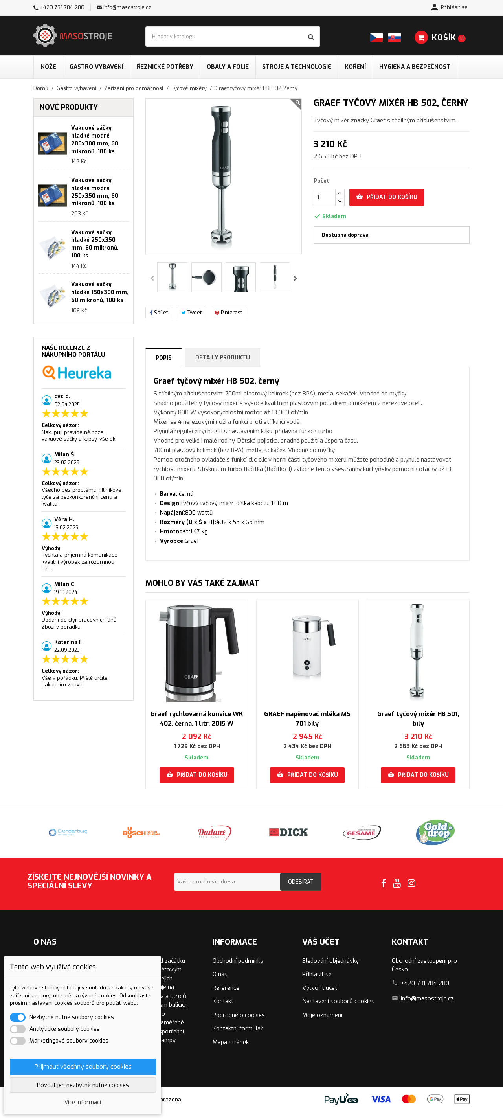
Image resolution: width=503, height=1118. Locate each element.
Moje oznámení (322, 1015)
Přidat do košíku (386, 197)
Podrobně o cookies (239, 1015)
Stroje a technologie (296, 67)
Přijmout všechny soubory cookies (83, 1067)
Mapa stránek (231, 1042)
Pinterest (228, 312)
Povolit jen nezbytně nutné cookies (83, 1085)
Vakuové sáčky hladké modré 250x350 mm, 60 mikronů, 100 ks (94, 192)
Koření (355, 67)
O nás (220, 974)
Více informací (82, 1102)
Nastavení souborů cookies (338, 1001)
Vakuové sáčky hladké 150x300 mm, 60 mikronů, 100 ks (100, 292)
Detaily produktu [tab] (222, 357)
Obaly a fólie (228, 67)
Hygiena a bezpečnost (414, 67)
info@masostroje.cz (127, 7)
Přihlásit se (317, 974)
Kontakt (223, 1001)
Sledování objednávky (330, 961)
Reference (226, 988)
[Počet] (325, 197)
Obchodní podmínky (238, 961)
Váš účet (321, 942)
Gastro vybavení (96, 67)
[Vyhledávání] (232, 36)
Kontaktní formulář (238, 1028)
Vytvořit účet (319, 988)
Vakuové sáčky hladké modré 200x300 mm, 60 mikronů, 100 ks (94, 139)
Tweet (191, 312)
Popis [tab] (164, 358)
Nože (48, 67)
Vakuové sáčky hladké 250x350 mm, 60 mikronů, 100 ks (95, 244)
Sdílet (159, 312)
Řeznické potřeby (165, 67)
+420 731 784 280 (62, 7)
